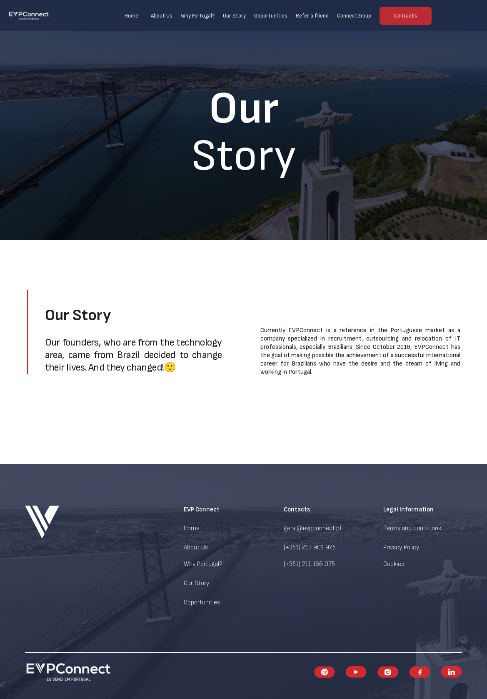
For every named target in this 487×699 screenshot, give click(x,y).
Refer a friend (312, 16)
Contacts (405, 16)
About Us (161, 16)
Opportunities (270, 16)
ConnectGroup (354, 16)
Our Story (234, 16)
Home (131, 16)
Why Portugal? (198, 16)
